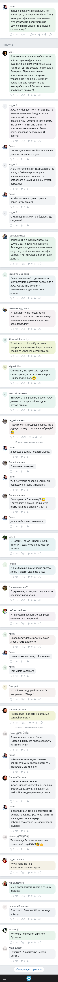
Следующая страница (29, 969)
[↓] (44, 34)
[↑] (39, 34)
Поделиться (50, 34)
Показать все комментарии (29, 442)
